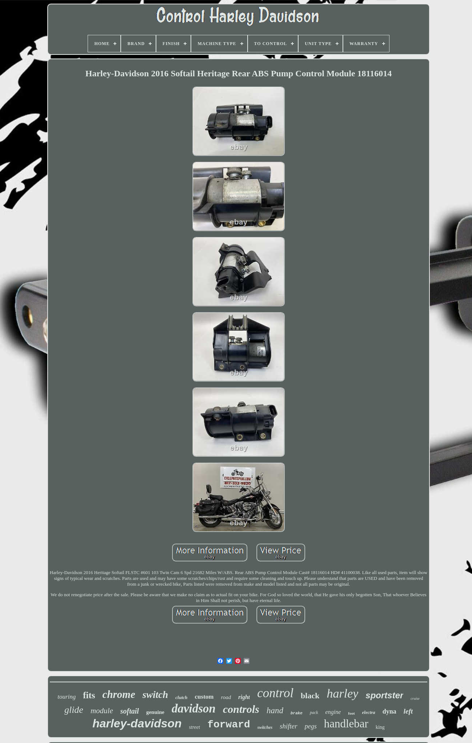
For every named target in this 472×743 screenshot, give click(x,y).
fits (89, 695)
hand (275, 710)
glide (73, 709)
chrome (119, 694)
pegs (311, 726)
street (194, 727)
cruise (415, 698)
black (310, 695)
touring (66, 696)
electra (368, 712)
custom (204, 696)
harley (342, 693)
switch (155, 694)
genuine (155, 712)
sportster (384, 695)
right (244, 697)
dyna (389, 711)
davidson (194, 708)
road (226, 697)
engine (333, 712)
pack (314, 712)
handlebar (346, 723)
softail (129, 711)
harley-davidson (136, 723)
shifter (288, 726)
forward (228, 724)
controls (241, 709)
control (275, 693)
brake (297, 713)
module (102, 710)
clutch (181, 697)
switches (264, 727)
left (408, 711)
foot (351, 713)
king (380, 727)
